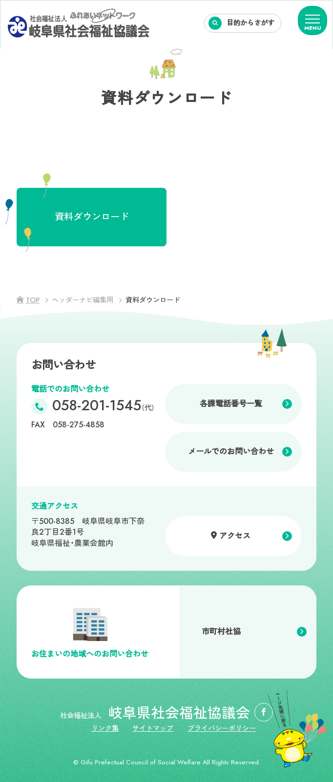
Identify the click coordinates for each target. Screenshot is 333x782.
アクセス (234, 535)
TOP (33, 300)
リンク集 (105, 728)
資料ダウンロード (92, 216)
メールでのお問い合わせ (231, 451)
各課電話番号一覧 (231, 403)
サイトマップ (152, 728)
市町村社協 (221, 631)
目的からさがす (250, 23)
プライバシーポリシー (221, 728)
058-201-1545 (103, 407)
